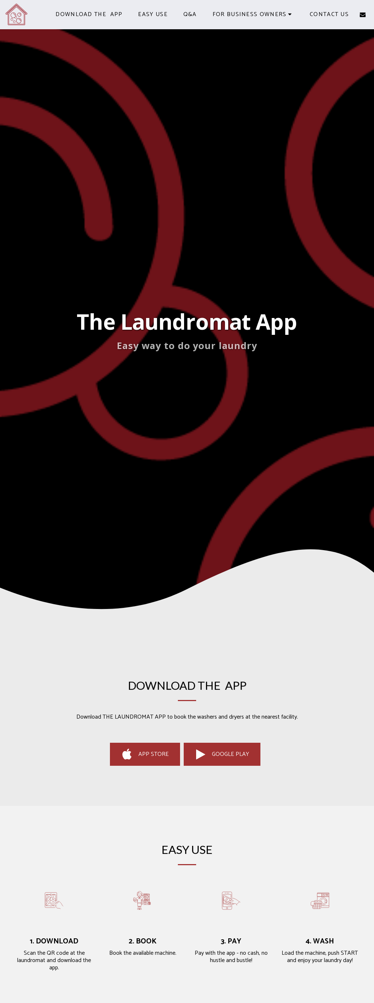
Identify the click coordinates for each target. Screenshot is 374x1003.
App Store (145, 754)
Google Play (222, 754)
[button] (253, 14)
